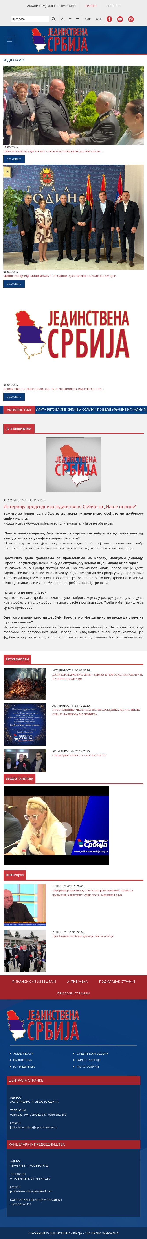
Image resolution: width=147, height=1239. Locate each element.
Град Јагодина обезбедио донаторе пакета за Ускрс (83, 936)
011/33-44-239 (40, 1178)
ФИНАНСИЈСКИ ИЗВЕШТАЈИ (34, 981)
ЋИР (87, 19)
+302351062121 (20, 1204)
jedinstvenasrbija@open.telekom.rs (33, 1127)
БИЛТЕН (91, 6)
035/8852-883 (57, 1115)
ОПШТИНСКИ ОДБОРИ (92, 1054)
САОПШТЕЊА (22, 1060)
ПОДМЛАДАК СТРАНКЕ (117, 981)
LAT (98, 19)
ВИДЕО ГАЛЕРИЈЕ (89, 1060)
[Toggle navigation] (10, 40)
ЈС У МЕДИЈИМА (24, 1066)
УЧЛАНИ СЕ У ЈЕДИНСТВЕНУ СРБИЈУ (51, 6)
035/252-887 (38, 1115)
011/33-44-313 (19, 1178)
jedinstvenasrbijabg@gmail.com (31, 1191)
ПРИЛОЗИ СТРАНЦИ (73, 993)
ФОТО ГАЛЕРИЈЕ (88, 1066)
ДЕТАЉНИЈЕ (14, 159)
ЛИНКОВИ (113, 6)
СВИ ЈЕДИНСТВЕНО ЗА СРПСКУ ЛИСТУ (79, 755)
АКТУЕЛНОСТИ (23, 1054)
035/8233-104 (19, 1115)
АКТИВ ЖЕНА (77, 981)
